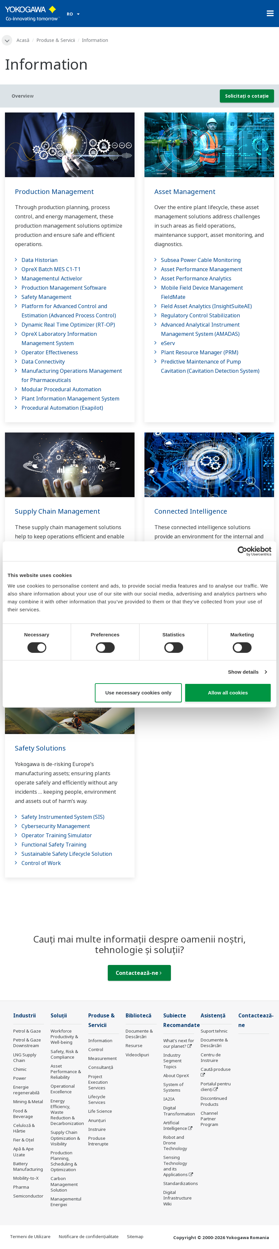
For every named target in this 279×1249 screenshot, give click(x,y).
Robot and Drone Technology (175, 1142)
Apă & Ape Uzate (23, 1151)
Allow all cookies (228, 692)
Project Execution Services (98, 1082)
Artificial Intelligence (175, 1125)
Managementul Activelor (51, 278)
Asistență (213, 1015)
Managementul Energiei (66, 1201)
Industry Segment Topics (172, 1060)
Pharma (21, 1187)
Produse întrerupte (98, 1141)
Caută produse (216, 1069)
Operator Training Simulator (56, 835)
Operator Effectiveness (49, 352)
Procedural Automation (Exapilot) (62, 407)
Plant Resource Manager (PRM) (199, 352)
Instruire (97, 1129)
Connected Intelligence (190, 511)
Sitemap (135, 1236)
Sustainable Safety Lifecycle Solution (66, 853)
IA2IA (169, 1099)
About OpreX (176, 1075)
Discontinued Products (214, 1101)
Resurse (134, 1045)
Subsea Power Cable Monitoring (201, 260)
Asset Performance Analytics (196, 278)
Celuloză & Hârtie (24, 1128)
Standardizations (180, 1183)
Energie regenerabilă (26, 1090)
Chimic (19, 1069)
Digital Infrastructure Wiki (177, 1197)
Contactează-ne (139, 973)
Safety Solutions (40, 748)
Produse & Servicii (55, 40)
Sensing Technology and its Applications (175, 1165)
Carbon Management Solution (64, 1184)
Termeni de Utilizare (30, 1236)
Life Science (100, 1111)
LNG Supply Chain (24, 1057)
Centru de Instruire (211, 1057)
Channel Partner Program (209, 1118)
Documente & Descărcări (139, 1034)
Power (19, 1078)
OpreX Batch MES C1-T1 (51, 269)
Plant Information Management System (70, 398)
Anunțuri (97, 1120)
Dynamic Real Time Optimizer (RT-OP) (68, 324)
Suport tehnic (214, 1031)
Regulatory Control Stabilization (200, 315)
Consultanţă (100, 1067)
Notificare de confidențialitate (89, 1236)
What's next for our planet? (178, 1043)
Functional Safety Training (53, 844)
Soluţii (59, 1015)
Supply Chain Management (57, 511)
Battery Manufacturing (28, 1166)
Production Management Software (63, 287)
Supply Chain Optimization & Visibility (65, 1137)
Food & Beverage (23, 1113)
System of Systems (173, 1087)
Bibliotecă (138, 1015)
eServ (168, 343)
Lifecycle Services (96, 1099)
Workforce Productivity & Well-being (64, 1036)
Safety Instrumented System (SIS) (62, 816)
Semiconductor (28, 1196)
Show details (243, 672)
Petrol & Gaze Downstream (27, 1042)
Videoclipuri (137, 1055)
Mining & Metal (28, 1102)
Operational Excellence (63, 1089)
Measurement (102, 1058)
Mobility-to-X (26, 1178)
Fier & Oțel (23, 1140)
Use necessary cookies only (138, 692)
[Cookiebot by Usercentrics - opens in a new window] (242, 551)
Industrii (24, 1015)
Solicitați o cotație (247, 96)
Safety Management (46, 297)
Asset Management (185, 191)
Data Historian (39, 260)
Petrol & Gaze (27, 1031)
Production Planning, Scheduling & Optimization (64, 1161)
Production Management (54, 191)
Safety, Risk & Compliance (64, 1054)
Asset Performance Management (201, 269)
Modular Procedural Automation (61, 389)
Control (95, 1049)
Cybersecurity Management (55, 826)
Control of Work (41, 863)
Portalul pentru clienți (216, 1086)
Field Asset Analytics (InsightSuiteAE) (206, 306)
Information (100, 1040)
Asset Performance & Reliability (66, 1071)
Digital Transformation (179, 1110)
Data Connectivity (43, 361)
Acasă (23, 40)
